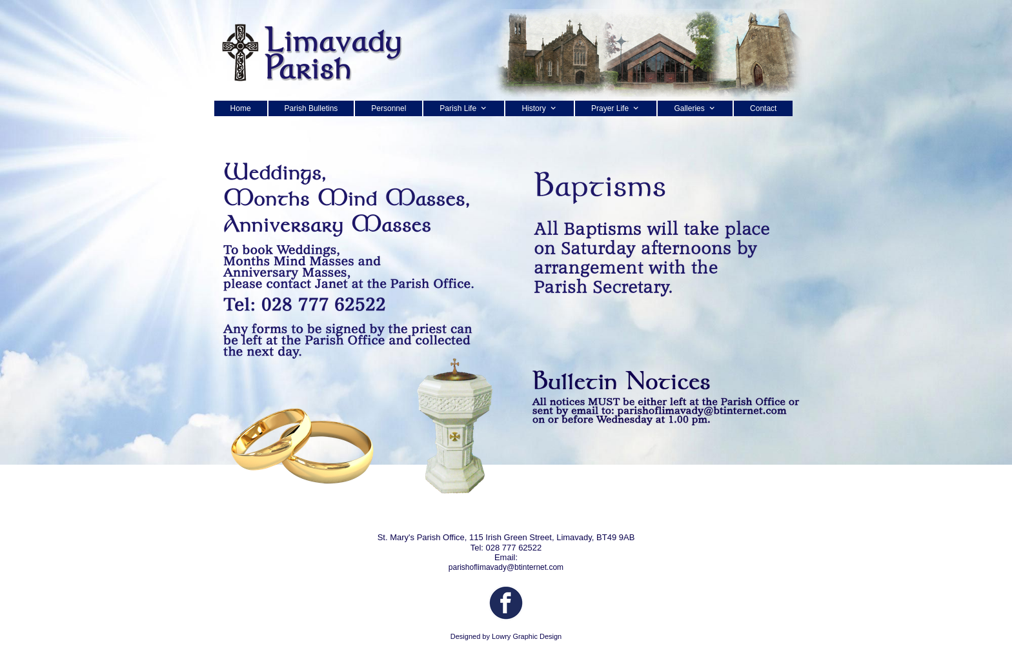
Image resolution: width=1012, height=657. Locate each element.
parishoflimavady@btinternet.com (506, 567)
